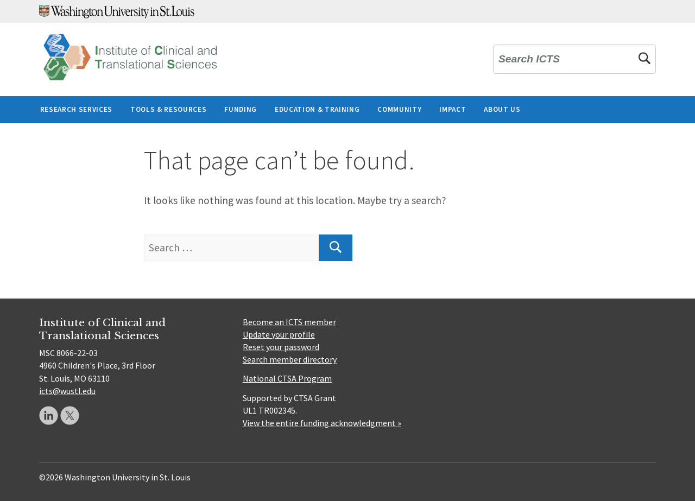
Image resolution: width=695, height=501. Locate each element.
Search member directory (290, 359)
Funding (240, 109)
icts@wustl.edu (67, 390)
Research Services (76, 109)
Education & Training (317, 109)
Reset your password (281, 346)
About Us (502, 109)
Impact (452, 109)
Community (399, 109)
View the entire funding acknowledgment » (322, 422)
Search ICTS (529, 59)
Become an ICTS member (289, 321)
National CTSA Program (287, 378)
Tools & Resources (168, 109)
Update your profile (279, 334)
